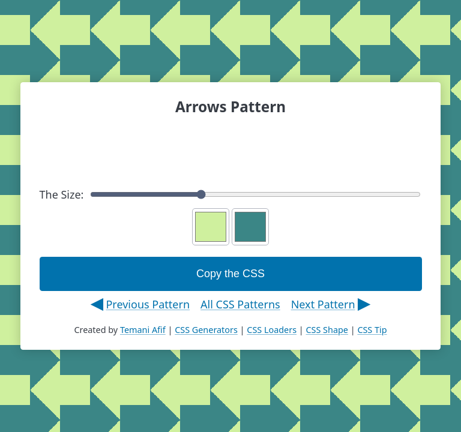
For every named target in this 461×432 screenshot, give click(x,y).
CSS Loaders (272, 329)
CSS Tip (372, 329)
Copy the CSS (230, 274)
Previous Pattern (148, 304)
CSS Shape (327, 329)
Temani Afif (143, 329)
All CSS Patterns (240, 304)
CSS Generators (206, 329)
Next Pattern (323, 304)
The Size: (230, 194)
